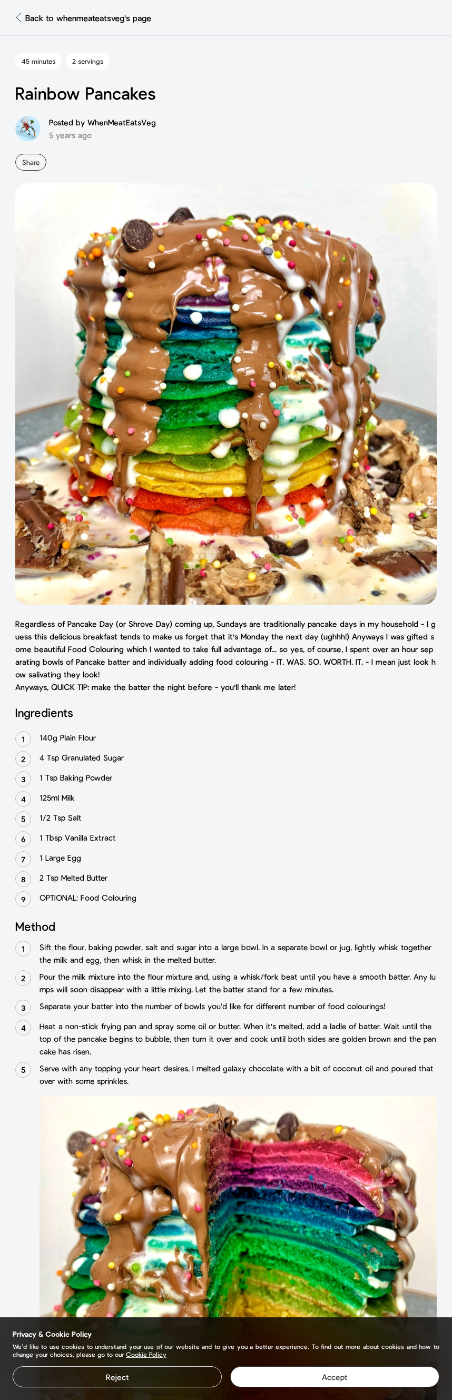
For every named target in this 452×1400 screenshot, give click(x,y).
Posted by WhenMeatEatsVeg (102, 122)
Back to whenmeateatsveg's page (88, 18)
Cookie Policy (146, 1354)
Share (31, 162)
